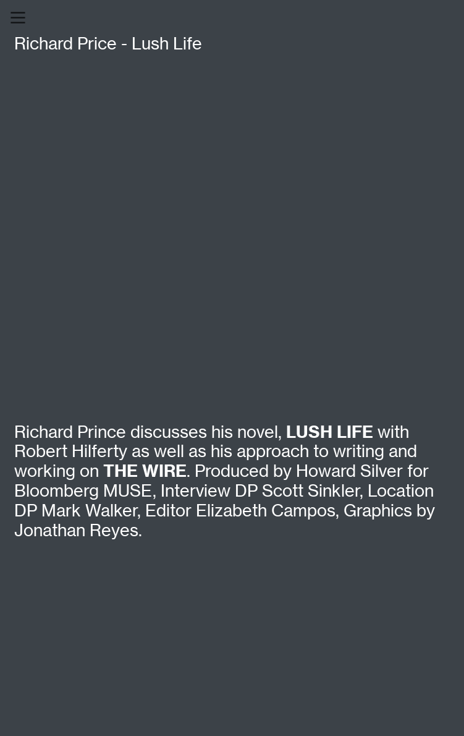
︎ (18, 18)
